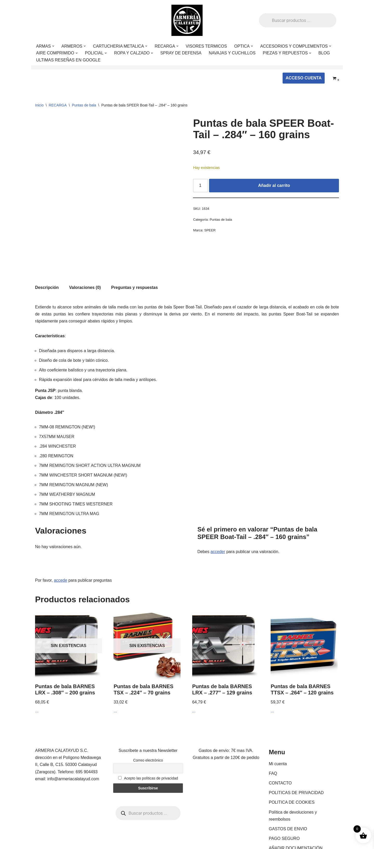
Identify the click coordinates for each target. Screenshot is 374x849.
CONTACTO (280, 755)
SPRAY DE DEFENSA (181, 53)
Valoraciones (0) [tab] (85, 258)
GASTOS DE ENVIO (288, 801)
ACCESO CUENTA (304, 78)
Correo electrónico (148, 732)
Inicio (39, 105)
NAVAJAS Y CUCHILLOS (233, 53)
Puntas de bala (84, 105)
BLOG (325, 53)
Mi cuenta (278, 736)
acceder (218, 524)
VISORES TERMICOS (207, 46)
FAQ (273, 745)
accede (61, 552)
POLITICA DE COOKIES (292, 774)
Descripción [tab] (47, 258)
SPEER (210, 231)
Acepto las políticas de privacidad (148, 750)
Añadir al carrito (274, 185)
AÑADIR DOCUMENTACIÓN (296, 820)
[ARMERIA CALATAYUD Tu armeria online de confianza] (187, 20)
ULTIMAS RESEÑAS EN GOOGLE (68, 60)
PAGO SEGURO (284, 810)
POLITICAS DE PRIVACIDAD (296, 765)
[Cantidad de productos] (200, 186)
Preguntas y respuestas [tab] (134, 258)
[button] (53, 46)
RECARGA (58, 105)
